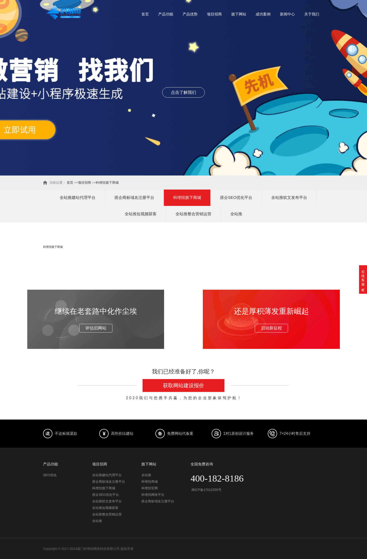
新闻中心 (287, 14)
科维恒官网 (149, 488)
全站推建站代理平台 (77, 197)
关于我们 (311, 14)
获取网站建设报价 (183, 385)
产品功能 (165, 14)
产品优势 (190, 14)
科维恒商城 (149, 481)
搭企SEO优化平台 (236, 197)
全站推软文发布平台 (289, 197)
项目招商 (214, 14)
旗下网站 (238, 14)
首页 (145, 14)
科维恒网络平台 (152, 495)
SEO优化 (50, 475)
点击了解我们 (183, 92)
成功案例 (263, 14)
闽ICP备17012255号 (206, 490)
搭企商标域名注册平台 (134, 197)
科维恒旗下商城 (107, 182)
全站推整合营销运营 (193, 214)
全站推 (236, 214)
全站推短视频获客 (141, 214)
